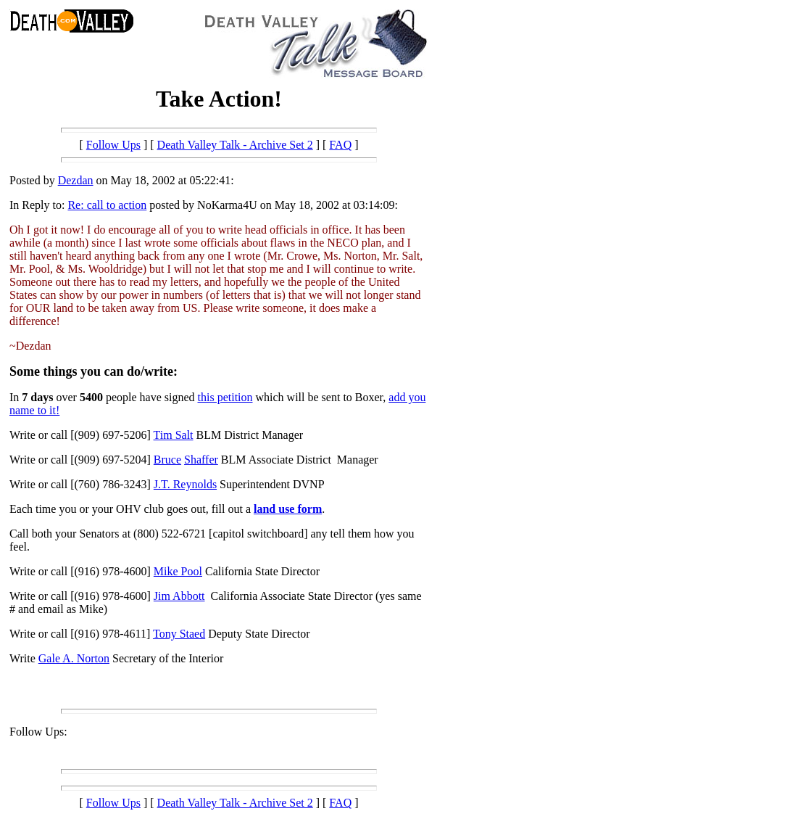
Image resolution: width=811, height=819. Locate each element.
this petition (225, 397)
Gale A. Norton (73, 658)
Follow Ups (113, 145)
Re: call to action (106, 205)
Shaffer (201, 459)
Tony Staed (179, 633)
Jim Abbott (179, 596)
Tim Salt (174, 435)
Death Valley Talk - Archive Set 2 (235, 145)
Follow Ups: (38, 731)
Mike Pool (178, 571)
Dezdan (75, 180)
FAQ (340, 145)
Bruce (167, 459)
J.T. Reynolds (185, 484)
